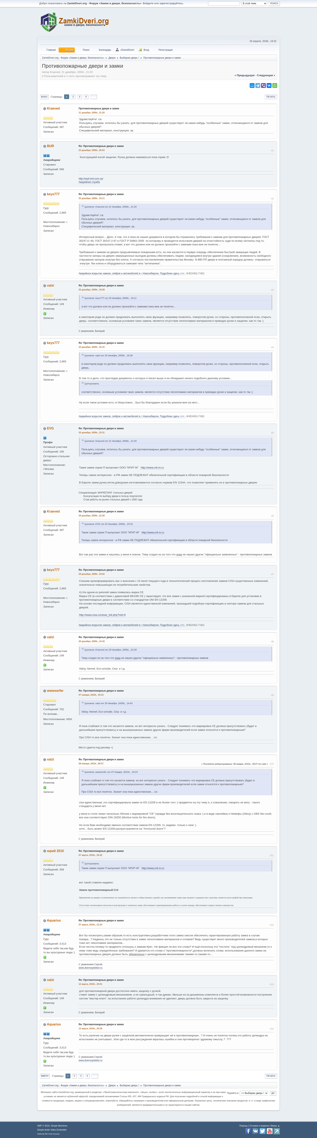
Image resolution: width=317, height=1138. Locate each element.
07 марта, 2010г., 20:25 (90, 855)
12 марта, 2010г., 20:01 (90, 984)
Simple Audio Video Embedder (52, 1130)
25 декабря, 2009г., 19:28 (92, 289)
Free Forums (54, 1134)
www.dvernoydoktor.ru (90, 967)
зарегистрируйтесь (171, 3)
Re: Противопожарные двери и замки (101, 146)
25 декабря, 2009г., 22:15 (92, 347)
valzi (50, 285)
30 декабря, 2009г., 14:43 (92, 641)
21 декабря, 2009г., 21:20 (92, 112)
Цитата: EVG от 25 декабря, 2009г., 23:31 (109, 524)
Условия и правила (259, 1125)
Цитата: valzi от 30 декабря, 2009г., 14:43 (108, 703)
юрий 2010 (55, 851)
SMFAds (41, 1134)
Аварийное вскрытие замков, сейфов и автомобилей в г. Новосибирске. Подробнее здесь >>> (132, 273)
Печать (270, 97)
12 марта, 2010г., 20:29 (90, 1028)
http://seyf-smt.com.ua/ (91, 178)
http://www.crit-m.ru (152, 467)
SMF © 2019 (43, 1125)
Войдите (148, 3)
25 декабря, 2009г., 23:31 (92, 432)
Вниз (44, 97)
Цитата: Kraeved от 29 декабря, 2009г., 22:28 (111, 649)
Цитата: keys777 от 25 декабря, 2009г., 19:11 (111, 298)
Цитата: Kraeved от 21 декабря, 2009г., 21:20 (111, 206)
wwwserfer (55, 690)
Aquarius (54, 920)
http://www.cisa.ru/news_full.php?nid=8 (102, 614)
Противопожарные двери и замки (99, 108)
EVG (50, 428)
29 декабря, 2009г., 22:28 (92, 515)
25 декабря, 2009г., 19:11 (92, 198)
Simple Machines (59, 1125)
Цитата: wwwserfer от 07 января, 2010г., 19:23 (111, 772)
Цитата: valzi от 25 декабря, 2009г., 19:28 (108, 355)
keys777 (53, 194)
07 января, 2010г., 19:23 (91, 695)
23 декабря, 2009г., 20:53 (92, 150)
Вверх (45, 1076)
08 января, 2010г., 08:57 (91, 763)
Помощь (243, 1125)
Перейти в (232, 1093)
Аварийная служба (89, 182)
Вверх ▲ (275, 1125)
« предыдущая (245, 75)
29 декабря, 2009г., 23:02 (92, 574)
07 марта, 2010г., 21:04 (90, 924)
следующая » (266, 75)
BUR (50, 146)
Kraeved (53, 108)
